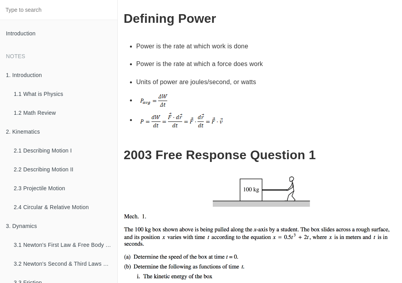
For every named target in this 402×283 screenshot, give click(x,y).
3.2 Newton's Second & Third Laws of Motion (65, 264)
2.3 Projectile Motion (39, 188)
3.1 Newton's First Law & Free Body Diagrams (65, 245)
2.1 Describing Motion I (43, 150)
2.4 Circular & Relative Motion (51, 207)
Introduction (21, 33)
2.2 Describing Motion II (43, 169)
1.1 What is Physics (38, 94)
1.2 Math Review (35, 113)
